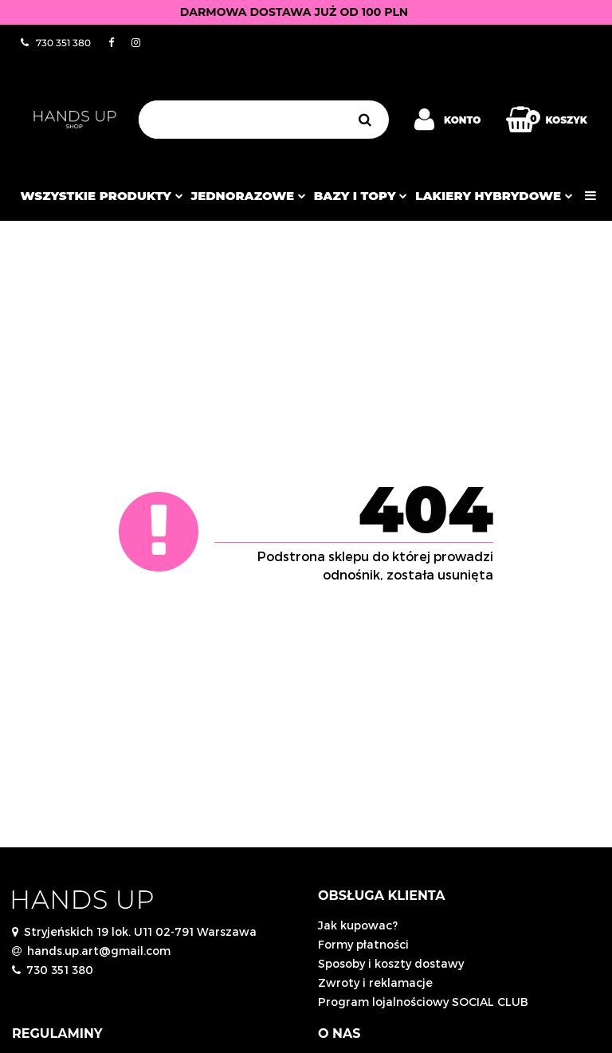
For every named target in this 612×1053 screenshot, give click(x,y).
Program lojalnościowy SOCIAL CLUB (423, 1001)
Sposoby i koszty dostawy (391, 963)
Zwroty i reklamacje (375, 982)
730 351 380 (59, 969)
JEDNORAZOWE (248, 195)
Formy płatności (363, 944)
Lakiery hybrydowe (493, 195)
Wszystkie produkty (101, 195)
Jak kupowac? (358, 925)
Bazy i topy (360, 195)
